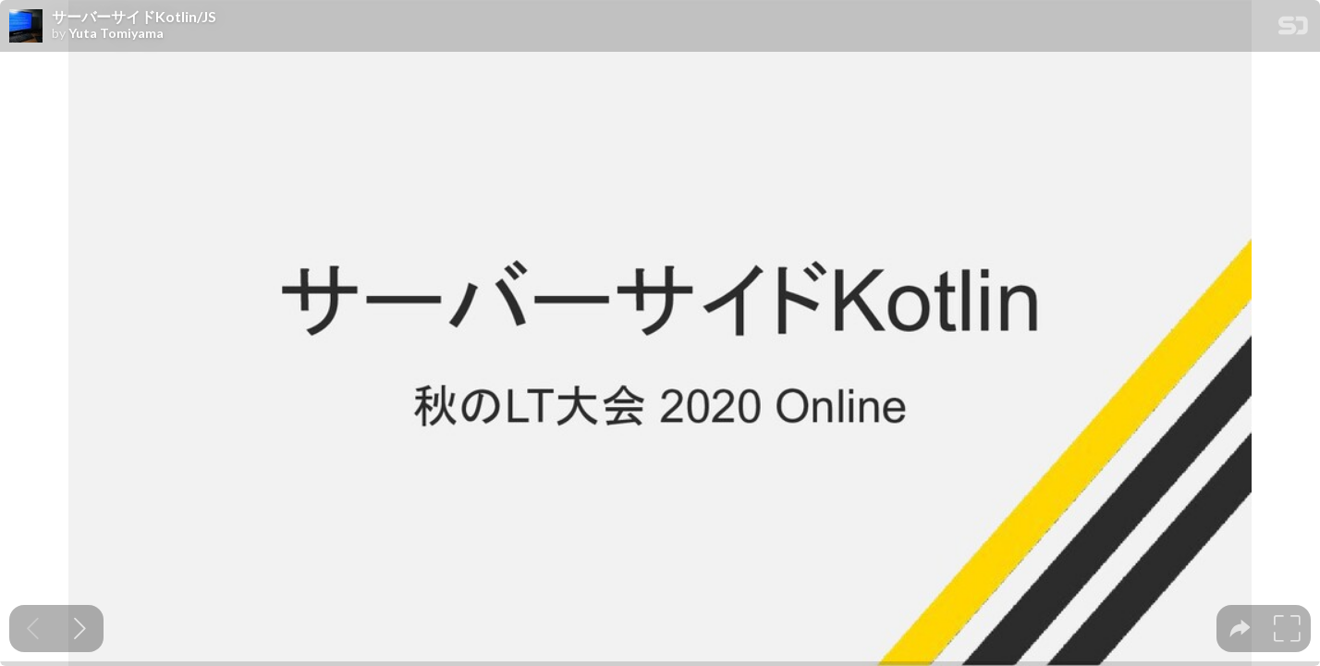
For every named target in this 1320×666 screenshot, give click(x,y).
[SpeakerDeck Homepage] (1293, 29)
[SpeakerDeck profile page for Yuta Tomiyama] (26, 26)
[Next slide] (80, 628)
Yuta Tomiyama (116, 33)
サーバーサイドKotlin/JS (134, 16)
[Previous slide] (33, 628)
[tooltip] (1240, 628)
